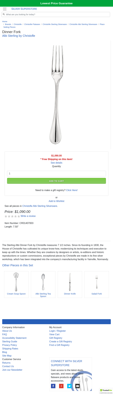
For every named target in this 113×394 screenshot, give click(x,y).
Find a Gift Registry (59, 345)
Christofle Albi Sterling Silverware (83, 24)
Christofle (18, 24)
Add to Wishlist (56, 201)
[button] (106, 391)
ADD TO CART (56, 181)
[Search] (55, 14)
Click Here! (72, 190)
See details (56, 162)
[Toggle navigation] (4, 9)
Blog (4, 352)
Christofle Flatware (32, 24)
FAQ (4, 334)
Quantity (56, 166)
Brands (8, 24)
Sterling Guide (9, 341)
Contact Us (8, 366)
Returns (6, 363)
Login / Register (57, 331)
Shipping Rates (10, 348)
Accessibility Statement (14, 338)
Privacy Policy (9, 345)
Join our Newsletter (12, 370)
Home (4, 21)
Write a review (28, 216)
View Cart (54, 334)
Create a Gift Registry (60, 341)
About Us (7, 331)
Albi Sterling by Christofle (18, 35)
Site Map (6, 355)
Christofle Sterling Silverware (55, 24)
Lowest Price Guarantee (56, 3)
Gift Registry (55, 338)
